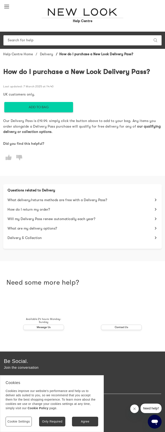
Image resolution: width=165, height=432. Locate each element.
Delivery (46, 54)
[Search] (82, 40)
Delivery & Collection (25, 238)
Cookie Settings (19, 421)
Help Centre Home (18, 54)
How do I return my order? (29, 209)
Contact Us (121, 327)
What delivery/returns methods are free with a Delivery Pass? (57, 200)
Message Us (43, 327)
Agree (85, 421)
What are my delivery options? (32, 228)
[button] (7, 6)
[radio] (8, 157)
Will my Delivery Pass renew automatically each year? (51, 219)
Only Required (52, 421)
